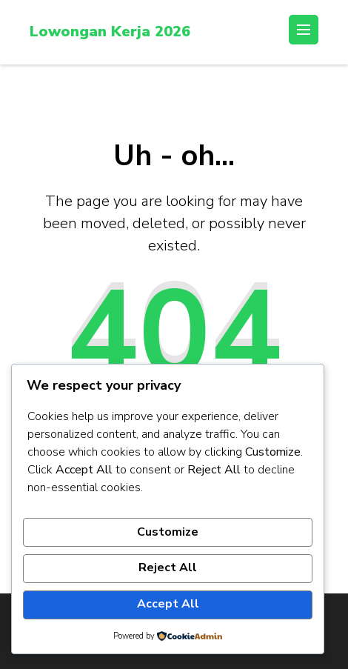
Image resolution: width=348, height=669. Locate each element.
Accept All (168, 604)
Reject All (167, 567)
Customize (167, 532)
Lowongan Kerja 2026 (110, 31)
